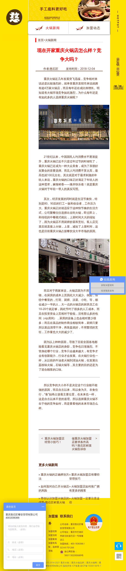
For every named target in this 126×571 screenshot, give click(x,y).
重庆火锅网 (91, 562)
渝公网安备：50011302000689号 (71, 553)
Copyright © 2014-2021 (49, 562)
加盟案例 (52, 539)
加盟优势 (52, 531)
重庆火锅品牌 (77, 562)
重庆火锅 (49, 79)
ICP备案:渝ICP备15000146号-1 (86, 565)
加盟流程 (52, 535)
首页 (41, 40)
